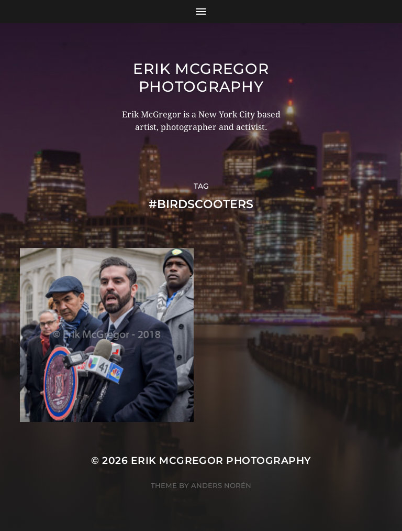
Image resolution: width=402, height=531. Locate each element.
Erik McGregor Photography (201, 77)
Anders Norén (221, 485)
